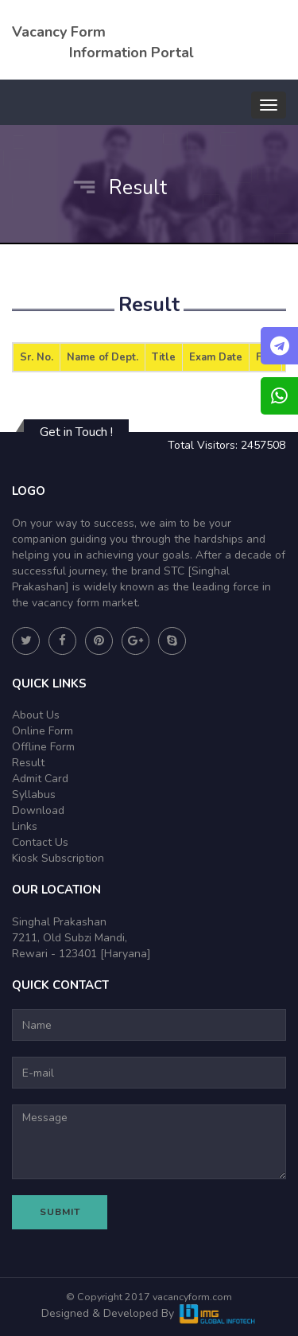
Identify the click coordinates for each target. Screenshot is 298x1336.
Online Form (42, 730)
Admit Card (40, 778)
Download (38, 810)
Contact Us (40, 842)
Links (24, 826)
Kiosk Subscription (58, 858)
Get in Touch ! (76, 432)
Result (28, 762)
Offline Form (43, 746)
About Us (36, 715)
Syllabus (34, 794)
